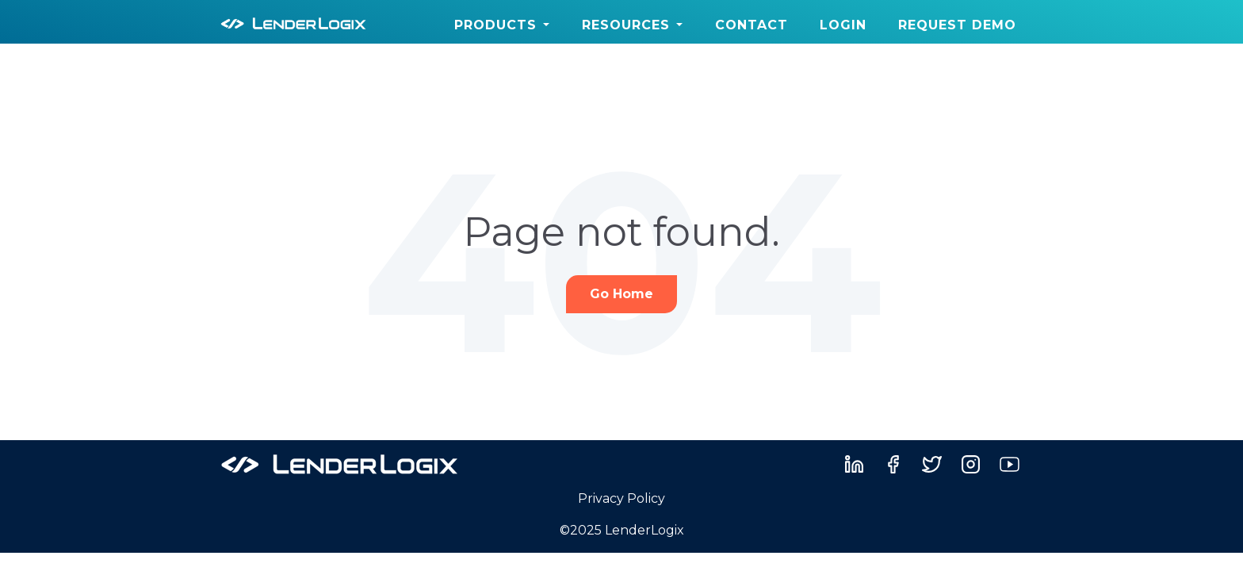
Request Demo (957, 25)
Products (495, 25)
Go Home (621, 293)
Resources (626, 25)
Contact (751, 25)
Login (843, 25)
